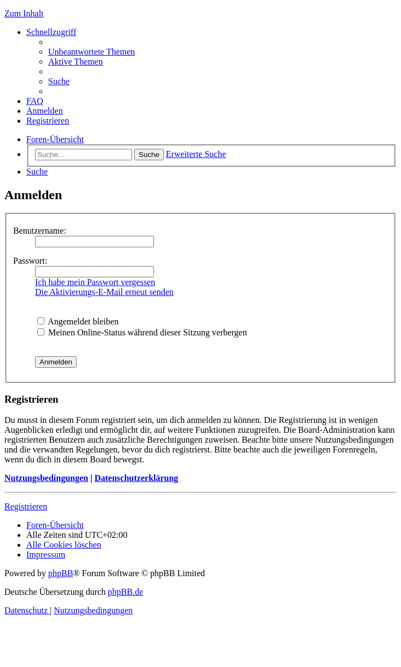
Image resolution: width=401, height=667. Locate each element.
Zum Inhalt (24, 13)
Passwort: (30, 260)
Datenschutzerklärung (136, 478)
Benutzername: (39, 230)
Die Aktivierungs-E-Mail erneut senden (104, 292)
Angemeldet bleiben (77, 321)
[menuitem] (91, 51)
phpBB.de (125, 591)
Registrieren (25, 506)
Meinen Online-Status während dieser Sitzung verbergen (142, 332)
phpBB (60, 573)
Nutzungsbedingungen (46, 478)
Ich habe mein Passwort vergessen (95, 282)
